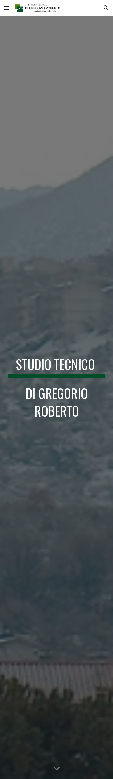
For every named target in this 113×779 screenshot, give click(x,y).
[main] (57, 390)
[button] (7, 8)
